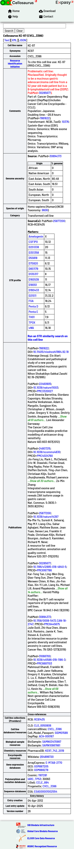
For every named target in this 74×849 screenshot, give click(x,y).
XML (14, 40)
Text (7, 40)
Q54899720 (47, 756)
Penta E (33, 311)
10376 (65, 121)
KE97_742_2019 (54, 750)
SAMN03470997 (51, 741)
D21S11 (32, 295)
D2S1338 (34, 247)
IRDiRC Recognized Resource (42, 846)
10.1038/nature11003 (45, 387)
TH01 (32, 317)
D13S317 (33, 274)
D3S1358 (34, 252)
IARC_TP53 (34, 779)
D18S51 (33, 284)
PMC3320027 (45, 391)
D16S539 (34, 279)
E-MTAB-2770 (54, 762)
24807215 (44, 448)
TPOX (32, 322)
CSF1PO (33, 241)
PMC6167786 (44, 570)
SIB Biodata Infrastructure (40, 825)
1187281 (42, 775)
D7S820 (33, 263)
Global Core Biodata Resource (42, 831)
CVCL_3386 (55, 729)
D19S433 (34, 290)
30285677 (45, 93)
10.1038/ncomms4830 (46, 452)
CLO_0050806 (42, 725)
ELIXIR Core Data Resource (41, 838)
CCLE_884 (42, 782)
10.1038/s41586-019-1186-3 (49, 659)
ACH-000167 (46, 736)
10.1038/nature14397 (45, 516)
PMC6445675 (52, 624)
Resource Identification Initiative (15, 63)
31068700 (45, 656)
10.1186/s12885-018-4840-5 (49, 566)
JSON (22, 40)
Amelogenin (36, 236)
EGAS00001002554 (45, 791)
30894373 (56, 156)
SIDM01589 (61, 732)
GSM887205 (41, 766)
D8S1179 (33, 268)
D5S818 (33, 258)
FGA (31, 301)
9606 (45, 210)
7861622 (45, 118)
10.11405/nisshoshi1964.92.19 (51, 351)
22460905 (45, 383)
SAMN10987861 (51, 745)
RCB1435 (39, 719)
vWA (31, 328)
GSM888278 (41, 770)
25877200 (59, 221)
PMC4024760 (45, 455)
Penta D (33, 306)
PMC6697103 (44, 663)
